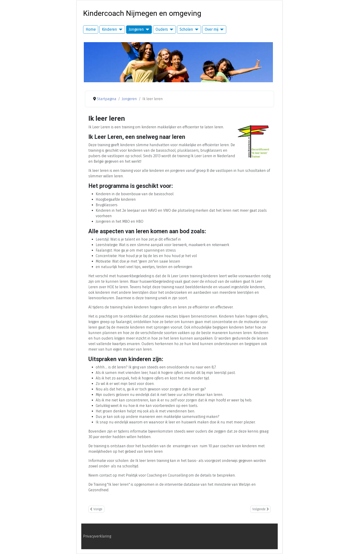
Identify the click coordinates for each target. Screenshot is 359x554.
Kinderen (109, 29)
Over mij (211, 29)
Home (91, 29)
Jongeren (136, 29)
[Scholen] (196, 29)
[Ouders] (170, 29)
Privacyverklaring (97, 536)
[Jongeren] (146, 29)
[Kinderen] (119, 29)
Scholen (186, 29)
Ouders (161, 29)
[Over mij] (221, 29)
